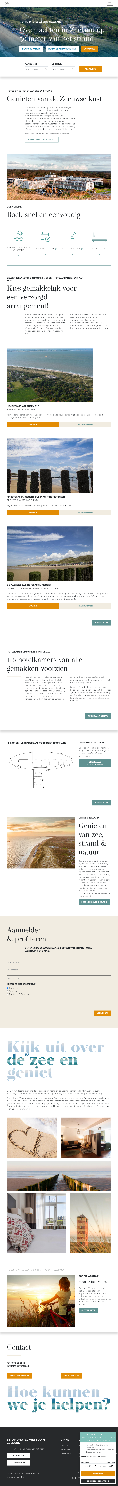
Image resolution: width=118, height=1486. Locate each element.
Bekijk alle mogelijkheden (95, 763)
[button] (98, 1437)
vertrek (57, 64)
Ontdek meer (88, 1310)
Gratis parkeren (71, 249)
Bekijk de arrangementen (62, 49)
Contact (64, 1446)
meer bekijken (85, 424)
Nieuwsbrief (66, 1453)
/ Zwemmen (58, 1270)
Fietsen (11, 1270)
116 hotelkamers (99, 249)
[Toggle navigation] (110, 3)
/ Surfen (36, 1270)
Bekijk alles (101, 623)
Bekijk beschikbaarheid (98, 1481)
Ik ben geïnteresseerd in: (22, 984)
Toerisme (13, 988)
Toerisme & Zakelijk (19, 994)
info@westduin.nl (18, 1366)
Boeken (33, 424)
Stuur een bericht (19, 1376)
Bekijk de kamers (31, 49)
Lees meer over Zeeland (94, 902)
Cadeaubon (18, 1463)
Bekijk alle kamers (98, 716)
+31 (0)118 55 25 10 (16, 1363)
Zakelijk (13, 991)
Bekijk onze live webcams (42, 140)
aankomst (31, 64)
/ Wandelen (23, 1270)
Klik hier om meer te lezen (93, 1456)
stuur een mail (71, 1376)
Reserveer (18, 1455)
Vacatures (65, 1449)
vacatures (89, 49)
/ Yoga (46, 1270)
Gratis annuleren (44, 249)
